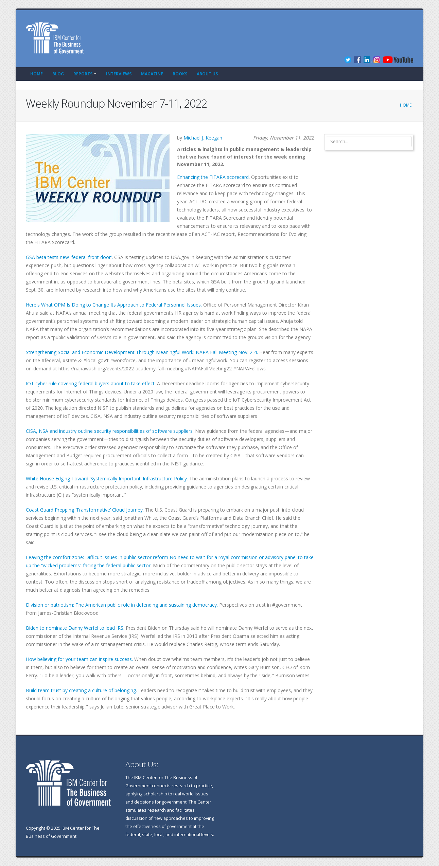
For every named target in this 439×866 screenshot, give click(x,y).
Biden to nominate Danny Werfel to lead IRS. (75, 628)
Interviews (118, 74)
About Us (207, 74)
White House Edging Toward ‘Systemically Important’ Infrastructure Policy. (107, 478)
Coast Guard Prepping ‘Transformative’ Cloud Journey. (85, 509)
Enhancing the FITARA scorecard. (213, 177)
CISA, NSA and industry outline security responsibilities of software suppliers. (110, 431)
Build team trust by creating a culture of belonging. (81, 690)
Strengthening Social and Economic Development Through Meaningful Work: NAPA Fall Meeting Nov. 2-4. (142, 352)
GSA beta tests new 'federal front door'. (69, 257)
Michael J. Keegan (202, 137)
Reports (82, 74)
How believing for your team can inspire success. (79, 659)
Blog (58, 74)
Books (180, 74)
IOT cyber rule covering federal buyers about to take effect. (91, 383)
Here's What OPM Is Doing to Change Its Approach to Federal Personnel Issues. (114, 304)
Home (36, 74)
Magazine (152, 74)
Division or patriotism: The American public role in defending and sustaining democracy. (122, 605)
